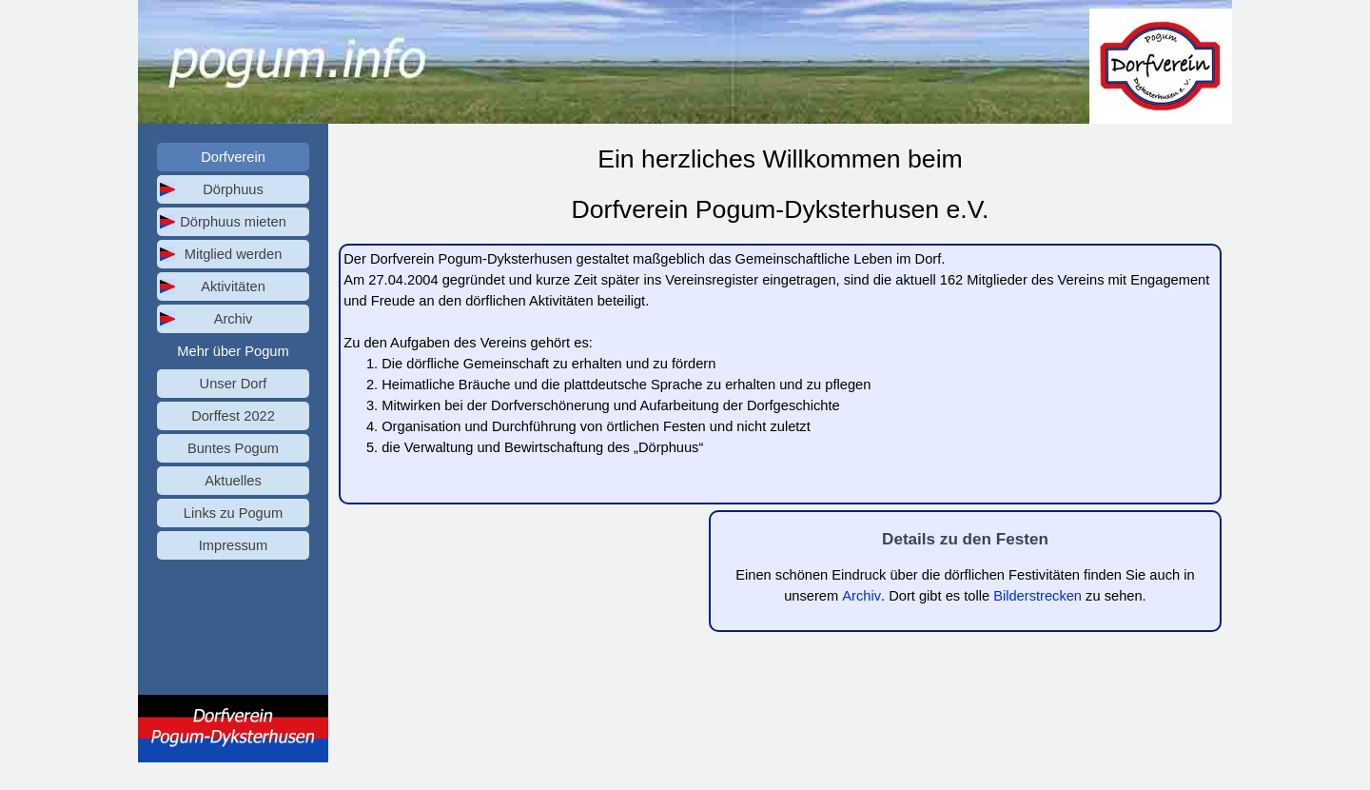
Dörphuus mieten (233, 221)
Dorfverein (233, 157)
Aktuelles (233, 480)
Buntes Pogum (233, 448)
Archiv (233, 318)
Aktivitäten (233, 286)
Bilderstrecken (1037, 595)
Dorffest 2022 (233, 416)
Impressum (233, 545)
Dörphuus (233, 189)
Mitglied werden (234, 254)
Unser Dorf (233, 383)
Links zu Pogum (233, 513)
